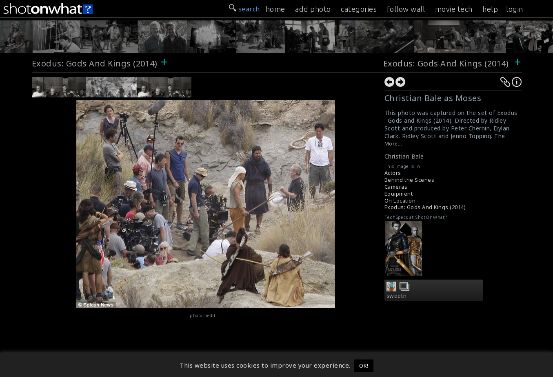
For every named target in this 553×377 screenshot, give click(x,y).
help (490, 9)
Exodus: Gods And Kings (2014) (95, 63)
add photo (313, 9)
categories (359, 9)
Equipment (398, 193)
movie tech (454, 9)
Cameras (396, 186)
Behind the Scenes (409, 179)
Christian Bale (404, 156)
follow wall (406, 9)
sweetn (396, 296)
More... (393, 143)
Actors (392, 173)
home (275, 9)
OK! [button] (364, 365)
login (514, 9)
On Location (400, 200)
